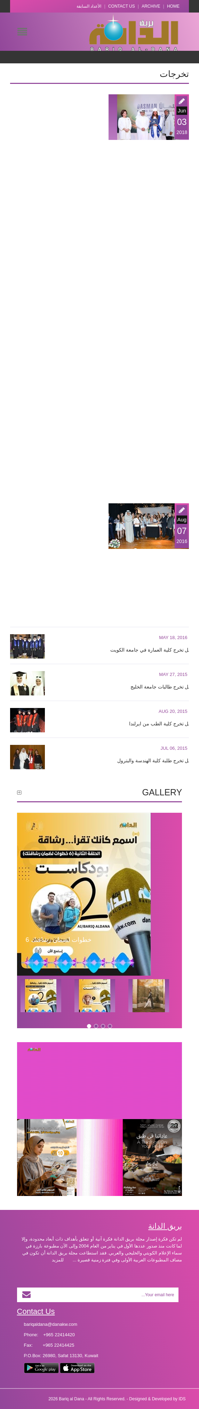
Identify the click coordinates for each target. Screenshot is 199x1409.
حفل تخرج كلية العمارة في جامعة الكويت (152, 650)
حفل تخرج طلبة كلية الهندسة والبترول (155, 760)
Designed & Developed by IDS (157, 1398)
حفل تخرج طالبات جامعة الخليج (162, 687)
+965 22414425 (58, 1345)
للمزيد (58, 1259)
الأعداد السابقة (89, 6)
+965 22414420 (59, 1334)
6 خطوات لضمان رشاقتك (58, 939)
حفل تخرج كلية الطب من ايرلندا (161, 723)
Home (173, 6)
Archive (151, 6)
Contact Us (121, 6)
